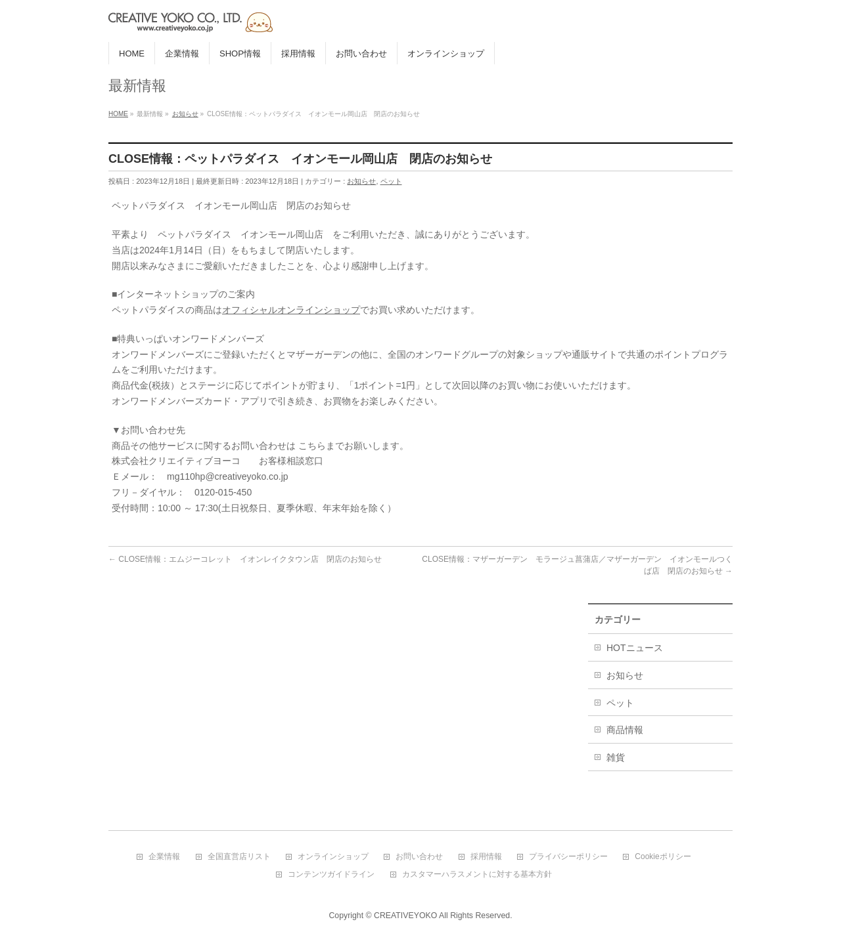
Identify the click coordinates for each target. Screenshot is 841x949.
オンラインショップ (333, 857)
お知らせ (361, 181)
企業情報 (164, 857)
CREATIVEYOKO (405, 915)
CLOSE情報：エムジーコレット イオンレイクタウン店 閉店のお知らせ (245, 559)
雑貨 (615, 757)
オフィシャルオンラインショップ (291, 310)
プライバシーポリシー (568, 857)
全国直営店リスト (239, 857)
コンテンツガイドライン (331, 874)
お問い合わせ (419, 857)
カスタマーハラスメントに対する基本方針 (477, 874)
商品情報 (624, 730)
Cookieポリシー (663, 857)
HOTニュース (634, 648)
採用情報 (486, 857)
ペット (391, 181)
